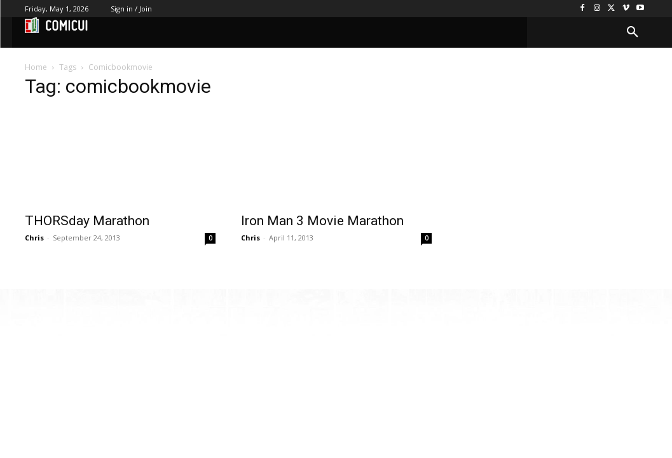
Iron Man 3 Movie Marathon (322, 220)
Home (36, 67)
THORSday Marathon (87, 220)
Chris (34, 237)
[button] (632, 32)
